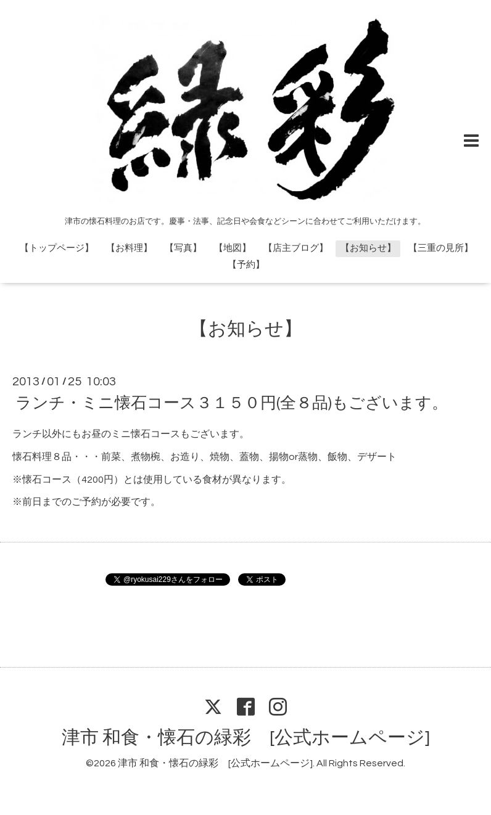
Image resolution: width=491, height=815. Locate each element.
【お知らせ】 (368, 248)
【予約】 (246, 264)
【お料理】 (129, 248)
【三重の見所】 (440, 248)
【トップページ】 (57, 248)
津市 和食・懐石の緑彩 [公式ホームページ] (246, 737)
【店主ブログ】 (295, 248)
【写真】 (183, 248)
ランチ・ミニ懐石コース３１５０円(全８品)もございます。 (231, 403)
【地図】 (232, 248)
